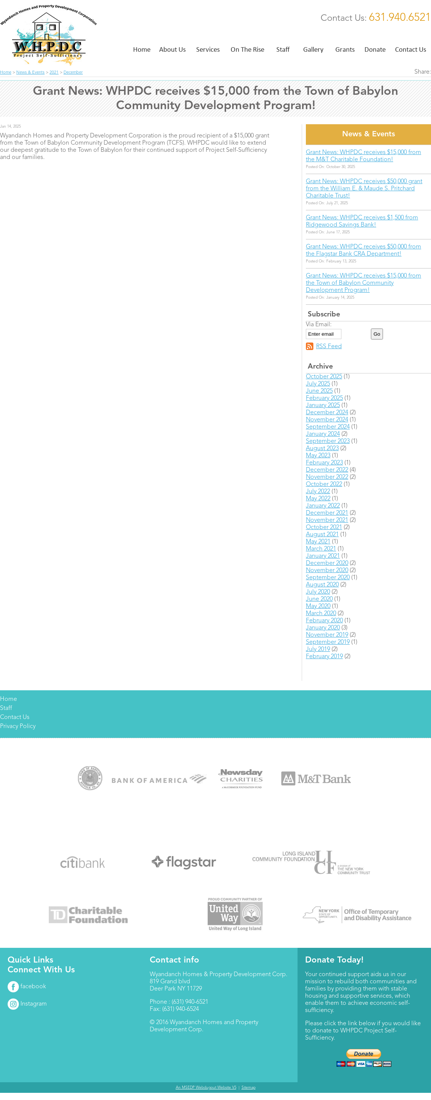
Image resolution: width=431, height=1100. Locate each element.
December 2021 (327, 513)
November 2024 (327, 420)
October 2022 (324, 484)
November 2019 (327, 635)
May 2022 (318, 499)
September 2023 (328, 441)
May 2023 (318, 456)
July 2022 (318, 492)
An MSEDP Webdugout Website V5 (206, 1087)
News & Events (30, 73)
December (73, 73)
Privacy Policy (18, 727)
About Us (172, 49)
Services (208, 49)
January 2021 (323, 556)
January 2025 (323, 406)
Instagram (27, 1004)
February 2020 (324, 621)
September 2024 (328, 427)
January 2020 (323, 628)
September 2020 (328, 578)
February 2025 (324, 398)
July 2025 (318, 384)
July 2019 (318, 649)
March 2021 (321, 549)
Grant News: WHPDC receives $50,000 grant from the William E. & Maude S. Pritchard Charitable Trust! (364, 189)
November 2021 (327, 520)
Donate (375, 49)
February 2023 (324, 463)
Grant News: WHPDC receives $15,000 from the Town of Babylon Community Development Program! (363, 283)
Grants (345, 49)
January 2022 (323, 506)
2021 (54, 73)
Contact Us (410, 49)
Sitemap (249, 1087)
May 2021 (318, 542)
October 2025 (324, 377)
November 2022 (327, 477)
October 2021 (324, 528)
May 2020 (318, 606)
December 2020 (327, 563)
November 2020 (327, 571)
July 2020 (318, 592)
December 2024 (327, 413)
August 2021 (322, 535)
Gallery (313, 49)
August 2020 (322, 585)
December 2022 (327, 470)
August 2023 (322, 449)
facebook (27, 987)
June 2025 (319, 391)
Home (141, 49)
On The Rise (247, 49)
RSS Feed (329, 347)
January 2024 (323, 434)
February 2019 (324, 657)
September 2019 (328, 642)
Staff (283, 49)
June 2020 (319, 599)
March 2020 (321, 614)
